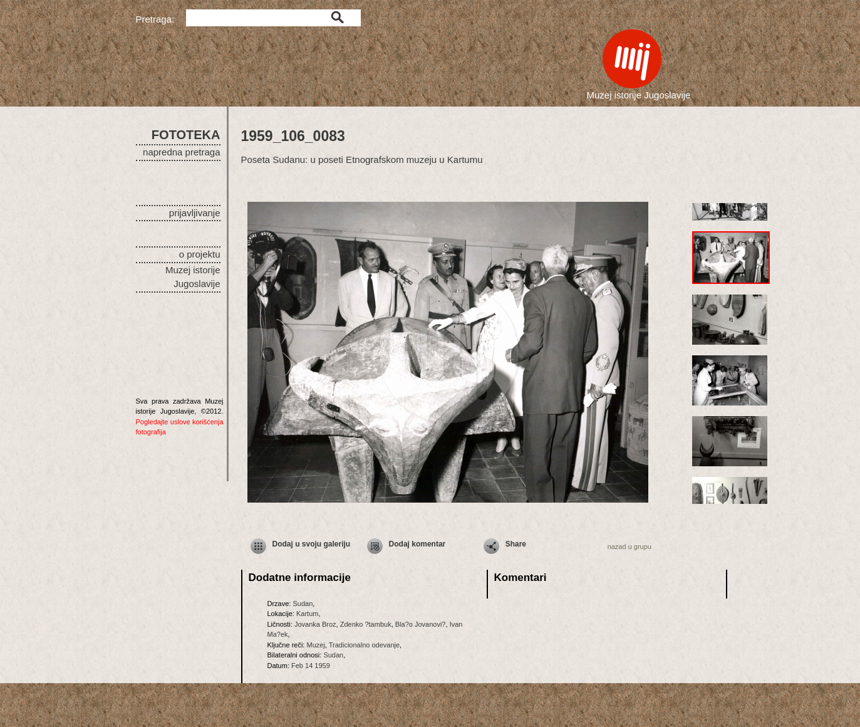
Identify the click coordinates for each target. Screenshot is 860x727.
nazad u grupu (629, 546)
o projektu (199, 254)
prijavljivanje (194, 212)
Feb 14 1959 (310, 665)
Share (515, 544)
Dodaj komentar (417, 544)
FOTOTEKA (186, 135)
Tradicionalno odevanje (364, 645)
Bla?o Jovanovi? (420, 624)
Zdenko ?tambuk (365, 624)
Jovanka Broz (315, 624)
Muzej (315, 645)
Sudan (303, 603)
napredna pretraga (181, 152)
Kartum (307, 613)
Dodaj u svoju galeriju (311, 544)
